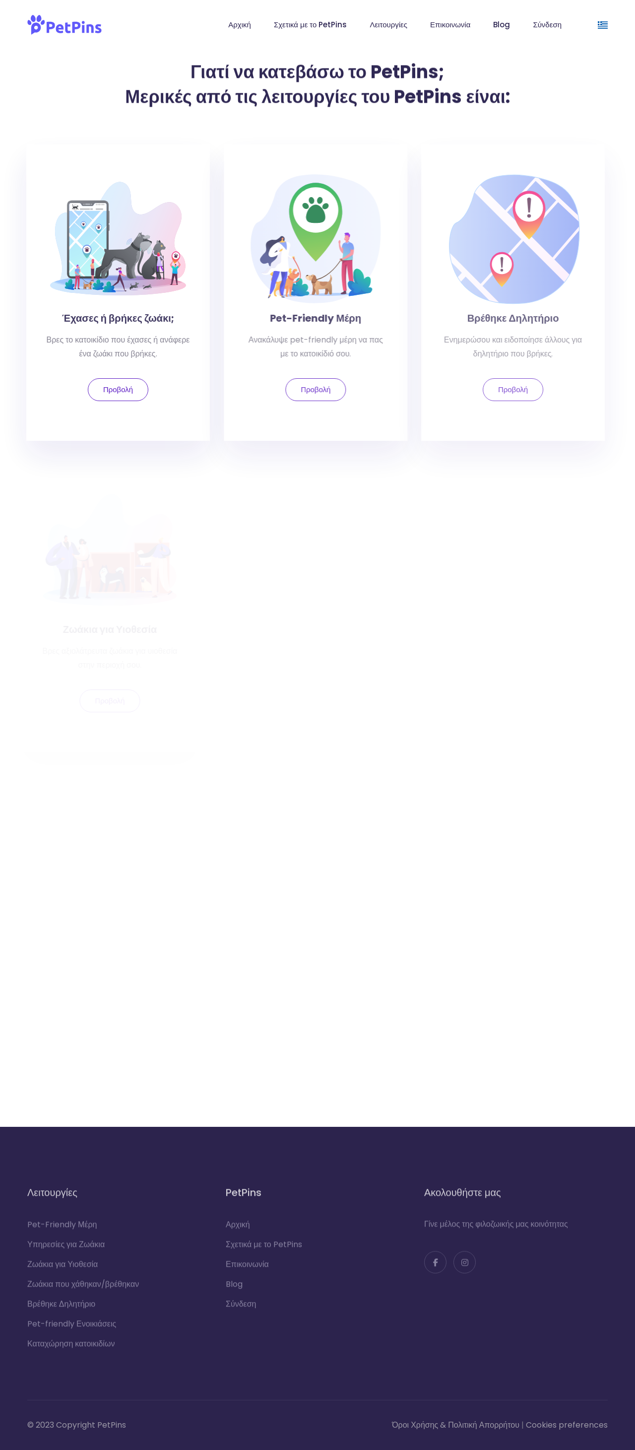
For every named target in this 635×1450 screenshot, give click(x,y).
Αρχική (239, 24)
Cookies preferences (567, 1425)
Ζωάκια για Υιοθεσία (62, 1268)
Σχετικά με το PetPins (310, 24)
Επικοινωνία (450, 24)
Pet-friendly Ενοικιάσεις (71, 1328)
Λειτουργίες (388, 24)
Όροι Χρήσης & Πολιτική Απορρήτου (455, 1425)
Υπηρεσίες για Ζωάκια (66, 1248)
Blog (501, 24)
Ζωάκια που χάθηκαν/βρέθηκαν (83, 1288)
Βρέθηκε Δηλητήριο (61, 1308)
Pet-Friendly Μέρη (62, 1229)
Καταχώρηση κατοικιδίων (71, 1348)
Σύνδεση (547, 24)
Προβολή (115, 389)
